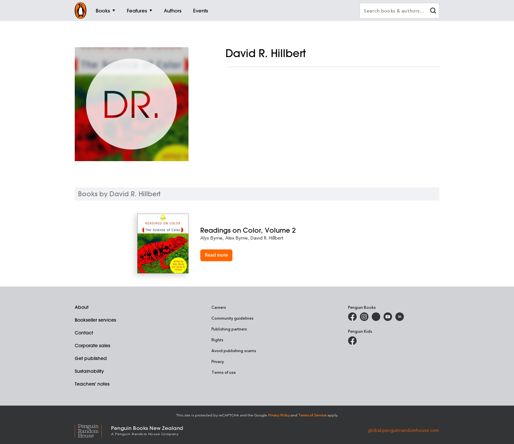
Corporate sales (92, 346)
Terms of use (223, 372)
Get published (91, 358)
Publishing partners (229, 329)
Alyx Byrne (211, 237)
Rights (217, 340)
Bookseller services (95, 320)
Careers (218, 307)
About (82, 307)
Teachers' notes (92, 384)
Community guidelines (232, 318)
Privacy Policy (279, 415)
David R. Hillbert (266, 237)
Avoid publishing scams (233, 350)
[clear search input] (433, 11)
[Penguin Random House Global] (93, 430)
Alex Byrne (236, 237)
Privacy (217, 361)
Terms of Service (312, 415)
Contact (84, 333)
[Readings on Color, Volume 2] (288, 230)
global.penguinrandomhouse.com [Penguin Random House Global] (403, 430)
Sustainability (89, 371)
